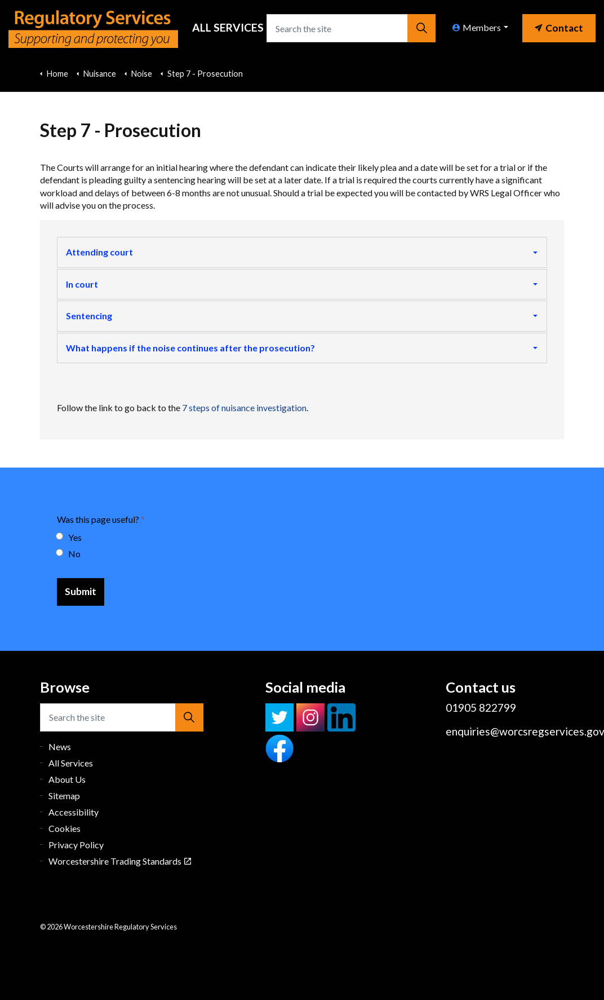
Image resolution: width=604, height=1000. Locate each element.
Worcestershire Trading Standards (119, 861)
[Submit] (80, 591)
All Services (228, 27)
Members (476, 27)
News (59, 746)
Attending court (99, 251)
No (69, 553)
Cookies (64, 828)
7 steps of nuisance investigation (244, 407)
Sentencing (89, 315)
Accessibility (73, 812)
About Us (67, 779)
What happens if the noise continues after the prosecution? (190, 347)
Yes (69, 537)
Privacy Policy (76, 844)
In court (82, 284)
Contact (559, 28)
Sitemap (64, 795)
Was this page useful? (101, 519)
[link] (559, 25)
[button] (421, 28)
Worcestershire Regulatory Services (93, 28)
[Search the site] (351, 28)
